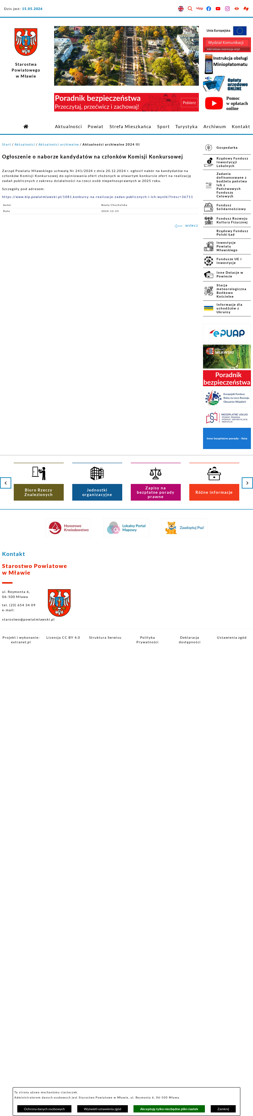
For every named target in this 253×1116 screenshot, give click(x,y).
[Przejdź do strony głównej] (26, 126)
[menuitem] (68, 126)
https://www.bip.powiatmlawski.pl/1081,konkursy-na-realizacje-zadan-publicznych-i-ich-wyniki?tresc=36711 (97, 197)
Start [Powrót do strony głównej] (6, 144)
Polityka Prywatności (147, 639)
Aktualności (25, 144)
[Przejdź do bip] (199, 9)
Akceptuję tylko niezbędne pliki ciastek (169, 1109)
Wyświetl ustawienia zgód (102, 1109)
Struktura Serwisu (105, 637)
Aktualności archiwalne (59, 144)
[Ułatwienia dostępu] (237, 9)
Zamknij (223, 1109)
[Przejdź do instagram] (227, 9)
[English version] (181, 9)
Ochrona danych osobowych (44, 1109)
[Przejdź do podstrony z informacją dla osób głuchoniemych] (246, 9)
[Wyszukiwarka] (190, 9)
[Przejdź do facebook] (209, 9)
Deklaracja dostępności (190, 639)
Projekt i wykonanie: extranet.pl (21, 639)
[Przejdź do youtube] (218, 9)
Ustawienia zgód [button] (232, 637)
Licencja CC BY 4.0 (63, 637)
